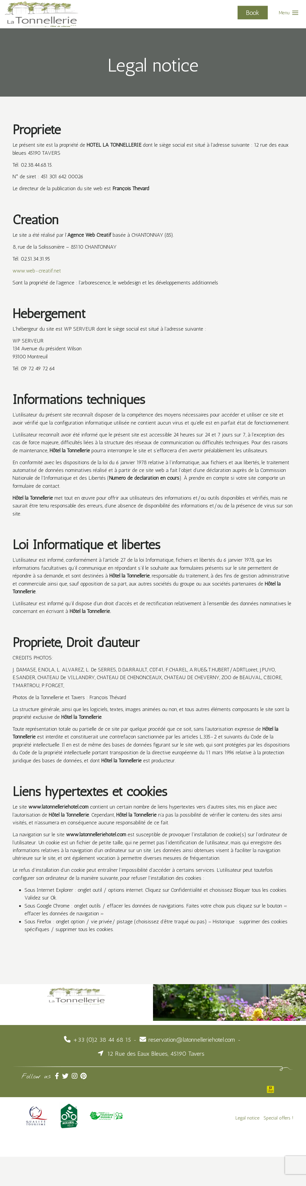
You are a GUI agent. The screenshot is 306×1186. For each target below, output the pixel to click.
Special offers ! (278, 1147)
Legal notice (247, 1147)
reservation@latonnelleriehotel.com (192, 1068)
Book (252, 12)
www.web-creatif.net (38, 273)
